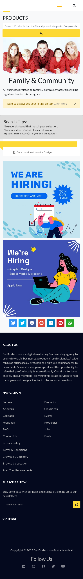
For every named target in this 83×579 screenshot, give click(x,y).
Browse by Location (15, 463)
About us (8, 408)
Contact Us (10, 436)
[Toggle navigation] (59, 5)
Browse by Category (15, 456)
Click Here (60, 103)
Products (50, 402)
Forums (7, 402)
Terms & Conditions (15, 449)
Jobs (47, 429)
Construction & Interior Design (32, 152)
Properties (50, 422)
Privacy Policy (11, 443)
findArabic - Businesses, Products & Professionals (27, 5)
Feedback (9, 422)
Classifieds (51, 408)
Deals (47, 436)
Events (48, 415)
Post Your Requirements (17, 470)
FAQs (6, 429)
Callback (8, 415)
